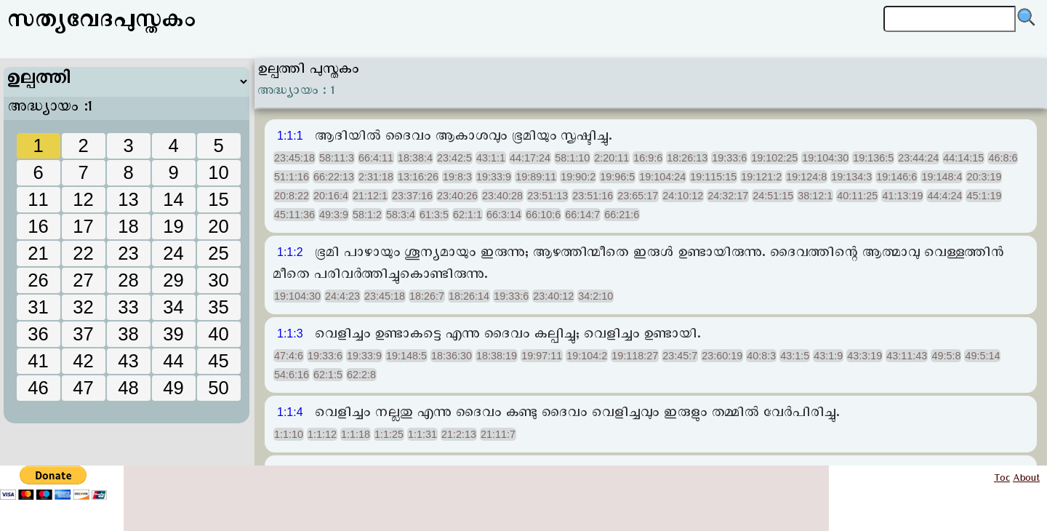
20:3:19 (983, 177)
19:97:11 (541, 356)
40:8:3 (761, 356)
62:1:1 (467, 214)
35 (218, 307)
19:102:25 (774, 158)
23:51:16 (592, 195)
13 (128, 199)
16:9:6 (647, 158)
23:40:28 (502, 195)
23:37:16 (412, 195)
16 (38, 226)
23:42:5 (454, 158)
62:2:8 (361, 374)
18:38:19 (496, 356)
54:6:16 (291, 374)
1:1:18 (355, 434)
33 (128, 307)
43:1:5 (794, 356)
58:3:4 (400, 214)
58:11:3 (336, 158)
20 (218, 226)
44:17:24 (530, 158)
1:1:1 (290, 135)
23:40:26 (457, 195)
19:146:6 (896, 177)
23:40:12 (553, 296)
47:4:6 (288, 356)
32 (83, 307)
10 (218, 172)
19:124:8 (806, 177)
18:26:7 (426, 296)
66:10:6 (543, 214)
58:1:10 (572, 158)
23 (128, 253)
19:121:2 (761, 177)
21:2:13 (458, 434)
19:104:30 (825, 158)
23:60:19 (722, 356)
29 (173, 280)
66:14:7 (582, 214)
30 (218, 280)
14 (173, 199)
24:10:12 (682, 195)
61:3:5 (434, 214)
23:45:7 (679, 356)
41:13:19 (902, 195)
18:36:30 (451, 356)
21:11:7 (498, 434)
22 (83, 253)
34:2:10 (595, 296)
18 (128, 226)
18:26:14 (469, 296)
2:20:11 (611, 158)
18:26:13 (687, 158)
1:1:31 (422, 434)
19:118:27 (634, 356)
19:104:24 (662, 177)
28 (128, 280)
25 (218, 253)
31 (38, 307)
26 (38, 280)
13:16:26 (418, 177)
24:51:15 (773, 195)
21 (38, 253)
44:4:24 (944, 195)
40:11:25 (857, 195)
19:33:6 (729, 158)
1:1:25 (389, 434)
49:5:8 (945, 356)
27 (83, 280)
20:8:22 (291, 195)
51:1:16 (291, 177)
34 (173, 307)
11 (38, 199)
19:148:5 (406, 356)
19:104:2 (586, 356)
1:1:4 (290, 412)
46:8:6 (1002, 158)
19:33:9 (493, 177)
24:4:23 (342, 296)
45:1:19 (983, 195)
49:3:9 (333, 214)
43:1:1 (490, 158)
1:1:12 (322, 434)
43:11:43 (906, 356)
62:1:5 (327, 374)
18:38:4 (415, 158)
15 (218, 199)
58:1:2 (367, 214)
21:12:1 (370, 195)
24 (173, 253)
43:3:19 (864, 356)
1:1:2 (290, 252)
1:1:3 (290, 333)
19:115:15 (713, 177)
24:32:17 (727, 195)
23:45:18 (294, 158)
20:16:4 (330, 195)
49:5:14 (982, 356)
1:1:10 (288, 434)
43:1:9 (828, 356)
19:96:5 (617, 177)
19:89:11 (536, 177)
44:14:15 (963, 158)
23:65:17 (637, 195)
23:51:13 (547, 195)
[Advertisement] (127, 382)
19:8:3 (457, 177)
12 (83, 199)
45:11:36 (294, 214)
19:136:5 (873, 158)
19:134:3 (851, 177)
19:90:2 (578, 177)
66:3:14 (503, 214)
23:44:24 (918, 158)
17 (83, 226)
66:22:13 (333, 177)
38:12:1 (815, 195)
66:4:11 (375, 158)
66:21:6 (621, 214)
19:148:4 (941, 177)
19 (173, 226)
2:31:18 (375, 177)
